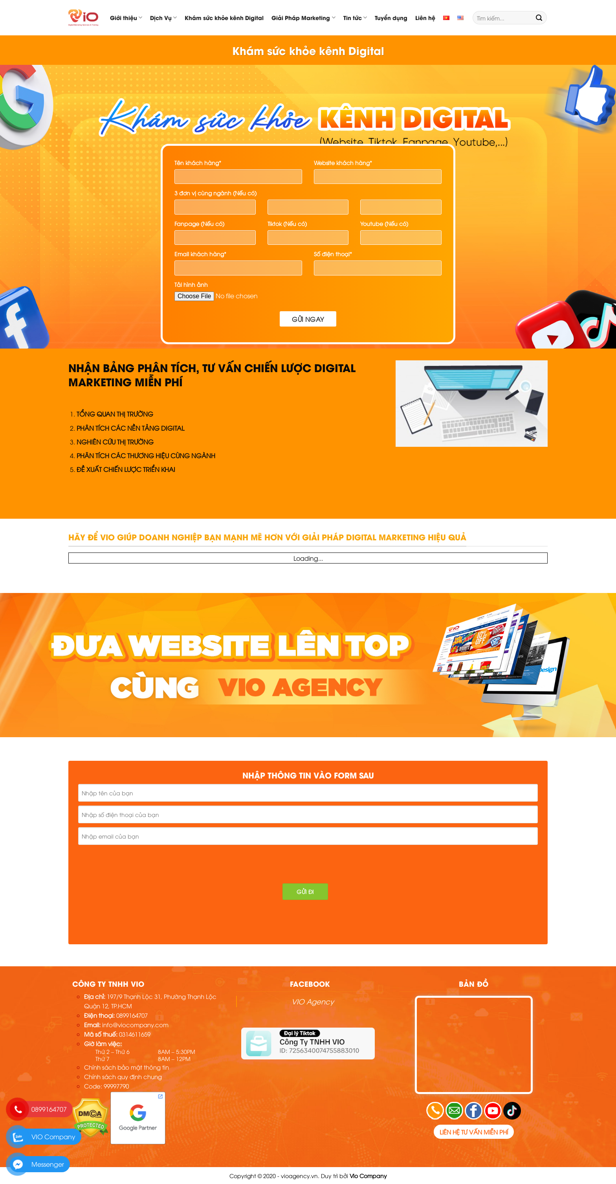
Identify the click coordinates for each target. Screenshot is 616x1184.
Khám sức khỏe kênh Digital (224, 17)
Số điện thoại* (333, 253)
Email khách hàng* (200, 253)
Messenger (47, 1164)
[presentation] (136, 864)
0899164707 (49, 1109)
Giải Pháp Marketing (303, 17)
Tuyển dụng (391, 17)
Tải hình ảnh (191, 284)
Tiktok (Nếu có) (287, 223)
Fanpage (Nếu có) (199, 223)
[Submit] (539, 17)
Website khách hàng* (343, 162)
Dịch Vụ (163, 17)
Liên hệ (425, 17)
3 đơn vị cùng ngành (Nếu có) (215, 192)
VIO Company (53, 1136)
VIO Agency (313, 1001)
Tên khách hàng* (197, 162)
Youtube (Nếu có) (384, 223)
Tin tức (355, 17)
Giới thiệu (126, 17)
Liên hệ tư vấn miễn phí (474, 1132)
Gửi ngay (308, 319)
